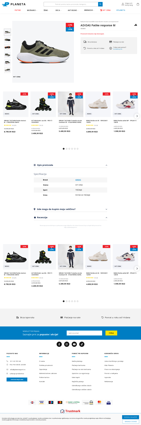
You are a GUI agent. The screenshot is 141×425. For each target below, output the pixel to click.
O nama (42, 361)
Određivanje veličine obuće (81, 385)
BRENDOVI (88, 10)
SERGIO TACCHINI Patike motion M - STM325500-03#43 (15, 121)
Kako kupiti (76, 377)
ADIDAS (78, 180)
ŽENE (46, 10)
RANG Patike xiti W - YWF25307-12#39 (97, 121)
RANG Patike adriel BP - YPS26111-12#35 (125, 121)
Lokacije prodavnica (17, 373)
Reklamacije (108, 381)
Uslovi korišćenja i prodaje (113, 361)
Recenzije (41, 217)
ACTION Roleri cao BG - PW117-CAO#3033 (42, 121)
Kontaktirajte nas (17, 379)
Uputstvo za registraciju (80, 373)
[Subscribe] (111, 333)
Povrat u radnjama (111, 373)
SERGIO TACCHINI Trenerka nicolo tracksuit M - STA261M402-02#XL (70, 121)
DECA (58, 10)
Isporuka (107, 377)
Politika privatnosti (46, 365)
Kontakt (42, 381)
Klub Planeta (109, 365)
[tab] (70, 165)
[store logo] (13, 4)
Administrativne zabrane (48, 373)
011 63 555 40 (15, 361)
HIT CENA (105, 10)
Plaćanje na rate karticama (81, 369)
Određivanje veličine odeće (82, 389)
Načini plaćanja (77, 361)
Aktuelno (72, 10)
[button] (127, 4)
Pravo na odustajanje (112, 369)
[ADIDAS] (135, 26)
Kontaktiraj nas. (117, 49)
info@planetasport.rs (17, 369)
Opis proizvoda (44, 164)
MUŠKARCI (31, 10)
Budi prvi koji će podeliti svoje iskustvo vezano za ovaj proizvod (99, 21)
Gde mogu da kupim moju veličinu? (55, 209)
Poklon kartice (44, 377)
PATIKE (18, 10)
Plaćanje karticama (78, 365)
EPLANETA (121, 10)
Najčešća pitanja (78, 381)
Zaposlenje (43, 369)
